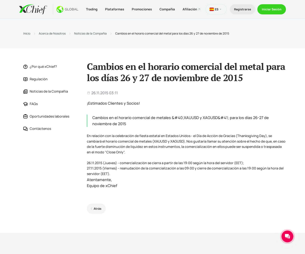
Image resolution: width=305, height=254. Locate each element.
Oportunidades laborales (46, 116)
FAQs (30, 103)
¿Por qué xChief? (40, 66)
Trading (91, 9)
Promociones (142, 9)
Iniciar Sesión (271, 9)
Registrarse (242, 9)
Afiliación (190, 9)
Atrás (97, 209)
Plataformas (114, 9)
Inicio (26, 33)
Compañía (167, 9)
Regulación (35, 79)
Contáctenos (37, 128)
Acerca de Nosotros (52, 33)
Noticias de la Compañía (90, 33)
